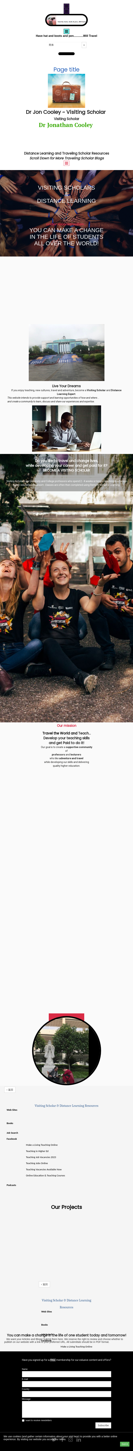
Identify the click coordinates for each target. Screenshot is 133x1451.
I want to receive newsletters (37, 1420)
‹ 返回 (10, 1089)
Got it (125, 1444)
